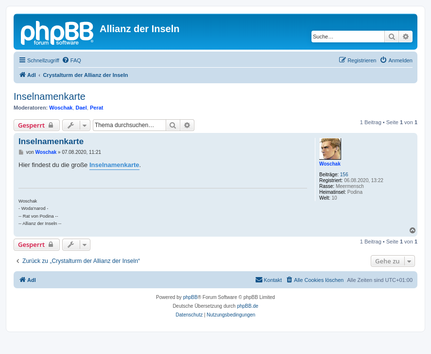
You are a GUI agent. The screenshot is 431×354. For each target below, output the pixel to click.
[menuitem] (71, 60)
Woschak (60, 108)
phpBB (190, 297)
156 (344, 174)
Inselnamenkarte (50, 96)
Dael (81, 108)
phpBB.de (248, 306)
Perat (96, 108)
